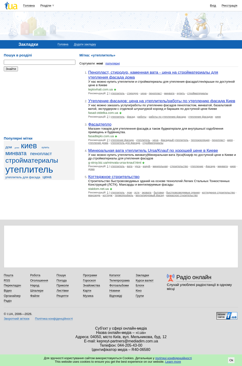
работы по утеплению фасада (167, 116)
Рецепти (62, 296)
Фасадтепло (99, 124)
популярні (112, 63)
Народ (34, 285)
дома (17, 148)
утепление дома (98, 142)
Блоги (140, 285)
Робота (35, 275)
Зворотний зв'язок (16, 318)
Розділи (45, 5)
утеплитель (29, 169)
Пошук (61, 275)
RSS (7, 280)
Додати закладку (85, 44)
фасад (131, 116)
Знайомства (91, 285)
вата (129, 166)
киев (29, 145)
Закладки (142, 275)
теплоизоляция (200, 140)
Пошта (8, 275)
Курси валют (145, 280)
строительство (179, 166)
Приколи (62, 285)
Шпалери (36, 290)
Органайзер (12, 296)
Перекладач (12, 285)
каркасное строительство (182, 195)
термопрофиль (124, 195)
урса (137, 166)
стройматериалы (31, 160)
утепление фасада (122, 140)
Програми (90, 275)
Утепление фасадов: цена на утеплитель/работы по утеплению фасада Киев (161, 100)
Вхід (213, 5)
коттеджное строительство (218, 192)
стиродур (132, 93)
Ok (231, 360)
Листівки (62, 290)
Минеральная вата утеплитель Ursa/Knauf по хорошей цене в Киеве (153, 150)
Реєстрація (229, 5)
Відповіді (115, 296)
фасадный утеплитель (174, 140)
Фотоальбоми (119, 285)
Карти (87, 290)
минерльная (160, 166)
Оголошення (39, 280)
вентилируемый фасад (150, 195)
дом (8, 147)
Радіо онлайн (194, 277)
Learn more (173, 361)
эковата (146, 192)
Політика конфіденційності (54, 318)
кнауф (146, 166)
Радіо (8, 300)
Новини (114, 290)
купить (45, 147)
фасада (210, 166)
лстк (136, 192)
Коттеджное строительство (113, 176)
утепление (196, 166)
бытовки (159, 192)
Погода (61, 280)
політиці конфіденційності (173, 358)
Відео (8, 290)
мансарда (94, 195)
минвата (16, 153)
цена (47, 177)
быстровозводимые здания (182, 192)
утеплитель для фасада (22, 177)
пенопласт (41, 153)
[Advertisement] (39, 103)
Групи (140, 296)
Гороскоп (89, 280)
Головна (29, 5)
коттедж (107, 195)
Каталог (115, 275)
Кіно (139, 290)
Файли (34, 296)
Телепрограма (119, 280)
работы (141, 116)
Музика (88, 296)
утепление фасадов (200, 116)
